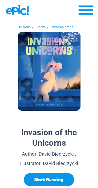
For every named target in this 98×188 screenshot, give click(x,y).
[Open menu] (86, 11)
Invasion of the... (63, 27)
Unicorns (24, 27)
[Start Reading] (49, 179)
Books (41, 27)
